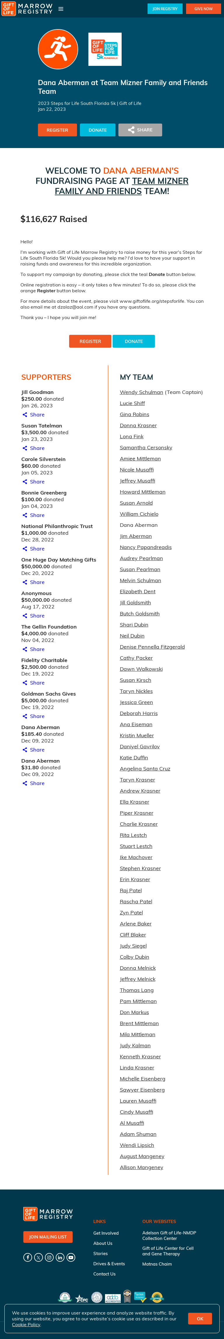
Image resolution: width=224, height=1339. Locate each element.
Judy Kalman (135, 1045)
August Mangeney (142, 1156)
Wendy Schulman (141, 392)
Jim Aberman (136, 536)
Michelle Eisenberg (142, 1078)
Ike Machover (136, 857)
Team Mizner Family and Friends (122, 186)
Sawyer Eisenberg (142, 1089)
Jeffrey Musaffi (137, 480)
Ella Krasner (134, 801)
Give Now (204, 9)
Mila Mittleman (137, 1034)
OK (200, 1319)
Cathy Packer (136, 657)
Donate (98, 130)
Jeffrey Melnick (137, 979)
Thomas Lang (137, 990)
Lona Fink (132, 436)
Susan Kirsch (135, 680)
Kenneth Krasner (140, 1056)
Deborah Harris (139, 713)
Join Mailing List (48, 1237)
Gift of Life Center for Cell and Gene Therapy (168, 1251)
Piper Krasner (136, 813)
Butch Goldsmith (140, 613)
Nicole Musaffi (137, 469)
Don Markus (134, 1012)
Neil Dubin (132, 635)
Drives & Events (109, 1263)
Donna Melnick (138, 968)
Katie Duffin (134, 757)
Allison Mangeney (141, 1167)
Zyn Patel (131, 912)
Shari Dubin (134, 624)
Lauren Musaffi (138, 1100)
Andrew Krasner (140, 790)
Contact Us (104, 1274)
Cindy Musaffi (136, 1111)
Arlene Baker (136, 923)
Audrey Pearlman (141, 558)
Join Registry (165, 9)
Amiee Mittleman (140, 458)
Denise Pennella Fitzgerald (152, 646)
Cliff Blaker (133, 934)
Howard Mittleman (143, 491)
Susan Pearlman (140, 569)
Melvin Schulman (140, 580)
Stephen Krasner (140, 868)
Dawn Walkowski (141, 669)
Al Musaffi (132, 1123)
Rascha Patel (136, 901)
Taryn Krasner (137, 779)
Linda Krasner (137, 1067)
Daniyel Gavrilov (140, 746)
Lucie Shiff (132, 403)
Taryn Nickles (136, 691)
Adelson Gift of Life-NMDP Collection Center (169, 1235)
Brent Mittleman (139, 1023)
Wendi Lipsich (137, 1145)
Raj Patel (131, 890)
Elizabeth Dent (137, 591)
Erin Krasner (135, 879)
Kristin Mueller (137, 735)
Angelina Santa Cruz (145, 768)
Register (57, 130)
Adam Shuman (138, 1134)
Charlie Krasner (139, 824)
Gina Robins (134, 414)
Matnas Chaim (157, 1264)
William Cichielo (139, 514)
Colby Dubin (134, 956)
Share (33, 414)
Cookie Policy (26, 1324)
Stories (100, 1253)
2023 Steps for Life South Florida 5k (77, 103)
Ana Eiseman (136, 724)
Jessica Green (136, 702)
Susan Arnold (136, 502)
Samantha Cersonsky (146, 447)
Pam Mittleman (138, 1001)
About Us (102, 1243)
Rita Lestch (133, 835)
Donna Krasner (138, 425)
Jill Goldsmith (135, 602)
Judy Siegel (133, 945)
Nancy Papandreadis (146, 547)
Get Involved (106, 1233)
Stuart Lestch (136, 846)
